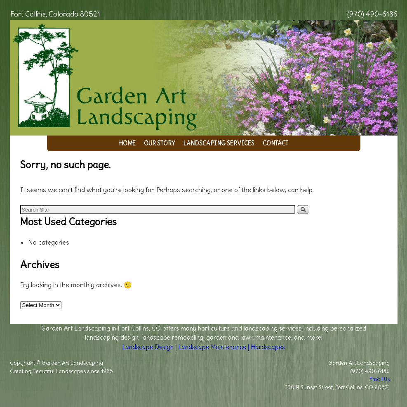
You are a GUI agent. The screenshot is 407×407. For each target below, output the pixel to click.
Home (127, 143)
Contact (275, 143)
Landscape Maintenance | (214, 347)
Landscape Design (148, 347)
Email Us (379, 379)
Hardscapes (268, 347)
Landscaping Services (218, 143)
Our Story (159, 143)
